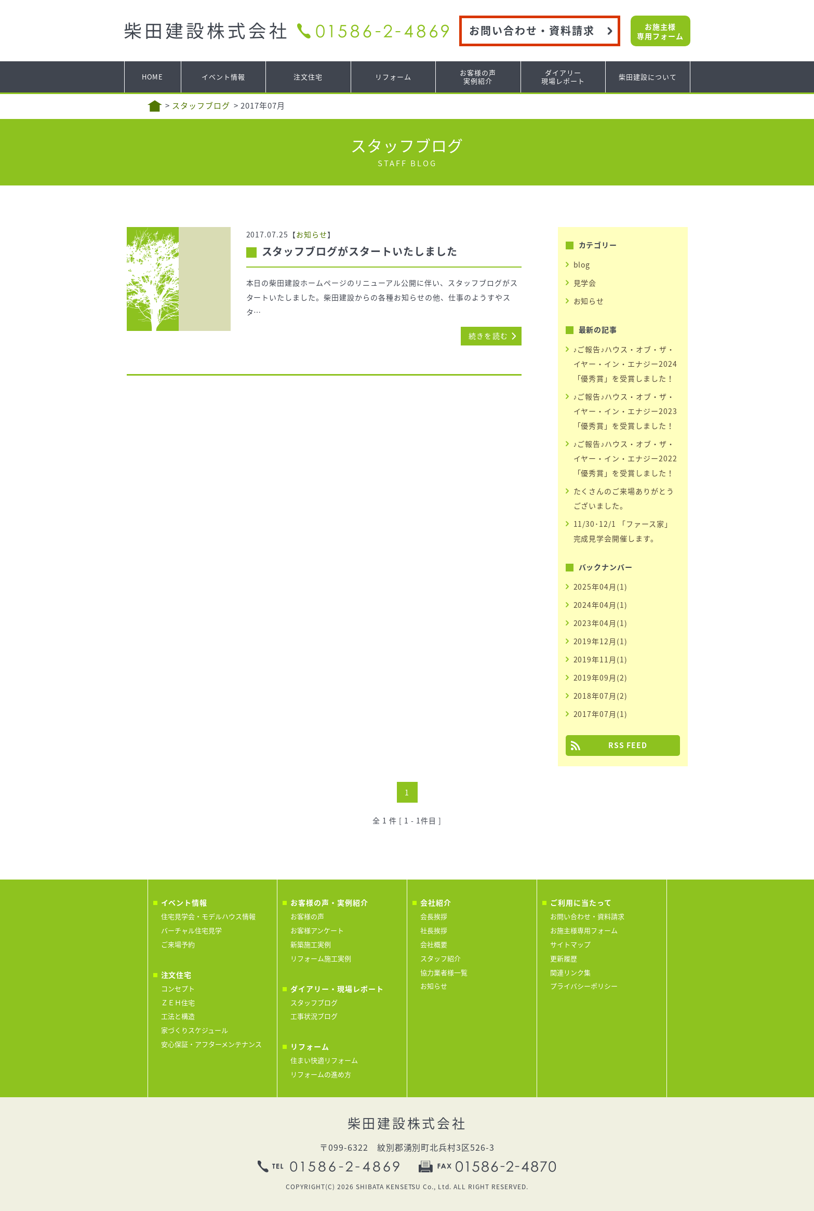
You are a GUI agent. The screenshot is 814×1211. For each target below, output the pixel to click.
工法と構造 (178, 1016)
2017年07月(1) (600, 714)
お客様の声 (307, 916)
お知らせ (311, 234)
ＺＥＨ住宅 (178, 1002)
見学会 (585, 282)
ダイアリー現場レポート (563, 77)
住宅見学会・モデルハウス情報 (208, 916)
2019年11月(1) (600, 659)
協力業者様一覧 (444, 972)
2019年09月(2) (600, 677)
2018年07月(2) (600, 695)
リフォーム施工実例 (320, 958)
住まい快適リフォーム (324, 1060)
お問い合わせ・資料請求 (532, 30)
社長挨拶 (433, 930)
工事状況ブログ (314, 1016)
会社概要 (433, 944)
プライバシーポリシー (584, 986)
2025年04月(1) (600, 586)
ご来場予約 (178, 944)
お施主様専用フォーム (660, 31)
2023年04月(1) (600, 623)
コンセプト (178, 988)
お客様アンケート (317, 930)
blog (582, 264)
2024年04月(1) (600, 605)
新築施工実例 (310, 944)
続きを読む (489, 335)
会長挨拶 (433, 916)
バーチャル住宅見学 (191, 930)
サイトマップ (570, 944)
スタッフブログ (201, 105)
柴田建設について (648, 77)
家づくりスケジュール (194, 1030)
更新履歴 (563, 958)
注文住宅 (308, 77)
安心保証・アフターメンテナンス (211, 1044)
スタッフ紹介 (440, 958)
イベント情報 (223, 77)
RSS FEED (627, 745)
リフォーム (393, 77)
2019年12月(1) (600, 641)
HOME (153, 77)
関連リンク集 (570, 972)
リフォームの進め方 (320, 1074)
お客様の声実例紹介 (478, 77)
